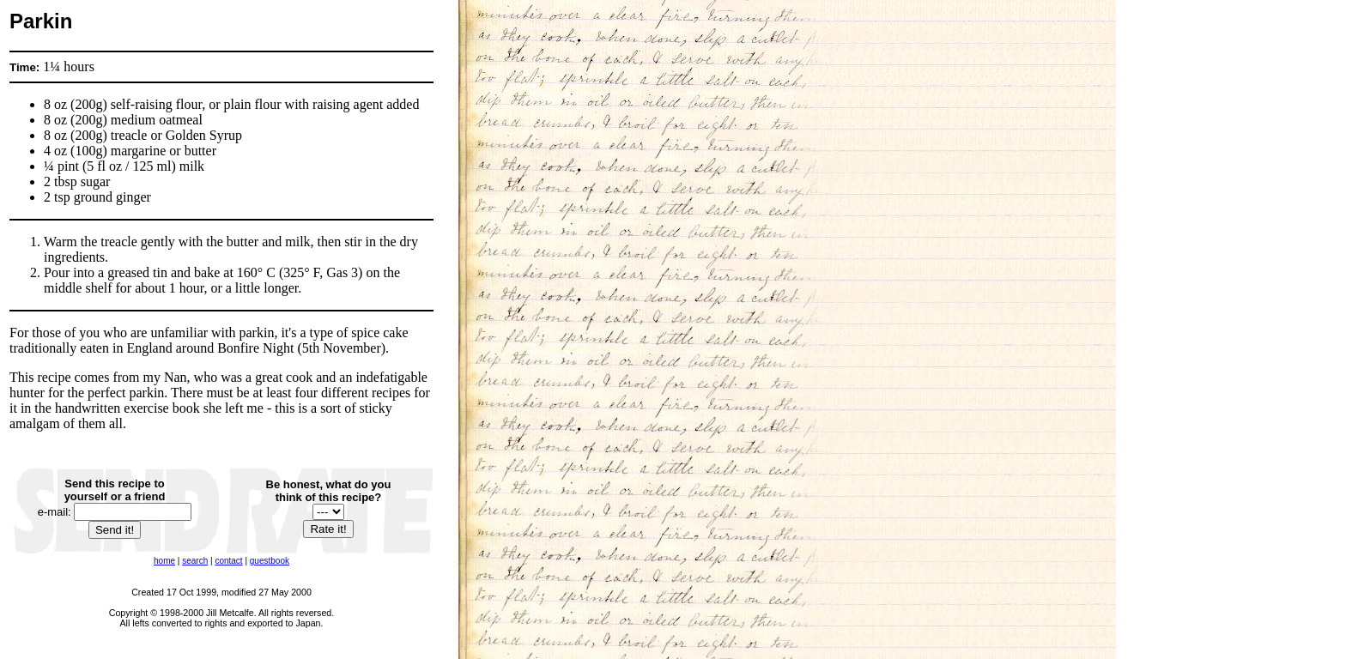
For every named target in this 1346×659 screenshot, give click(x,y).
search (195, 560)
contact (228, 560)
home (164, 560)
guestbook (269, 560)
